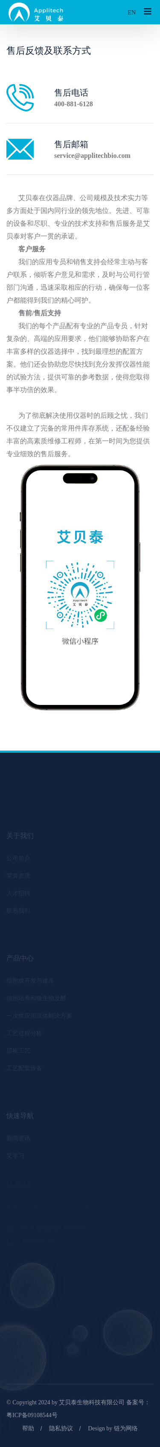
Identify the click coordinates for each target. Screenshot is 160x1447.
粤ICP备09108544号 (32, 1415)
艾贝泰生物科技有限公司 (92, 1402)
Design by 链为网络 (113, 1428)
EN (132, 12)
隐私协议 (61, 1428)
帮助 (28, 1428)
